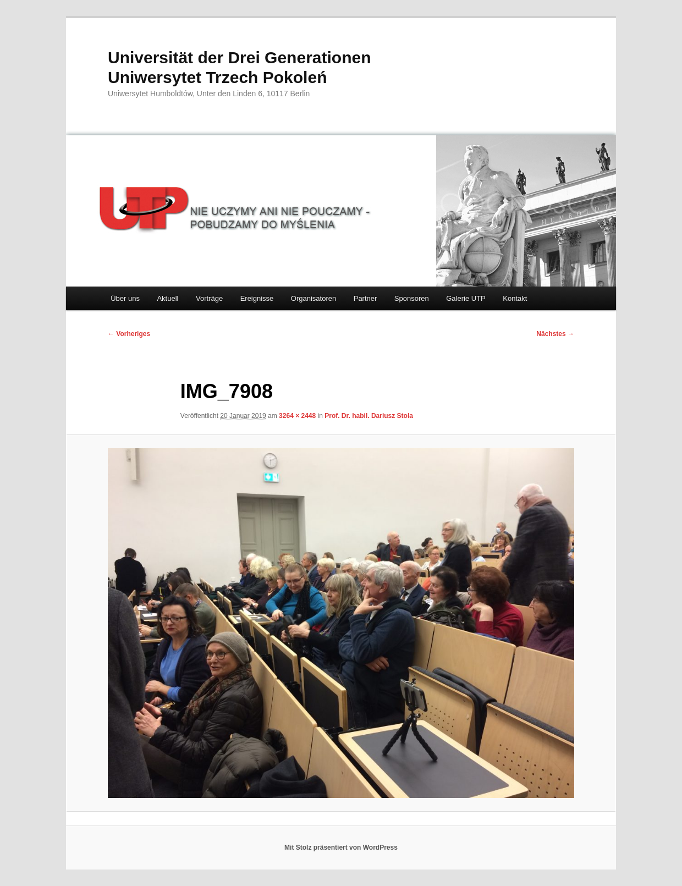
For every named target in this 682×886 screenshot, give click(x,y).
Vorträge (209, 298)
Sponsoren (411, 298)
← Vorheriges (129, 334)
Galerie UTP (466, 298)
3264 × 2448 (297, 416)
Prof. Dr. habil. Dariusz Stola (368, 416)
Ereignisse (257, 298)
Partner (365, 298)
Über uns (125, 298)
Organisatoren (313, 298)
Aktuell (167, 298)
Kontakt (515, 298)
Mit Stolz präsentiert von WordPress (341, 847)
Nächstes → (555, 334)
